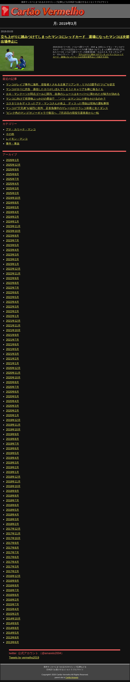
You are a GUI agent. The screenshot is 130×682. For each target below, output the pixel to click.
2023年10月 (13, 231)
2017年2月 (12, 571)
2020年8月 (12, 382)
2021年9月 (12, 335)
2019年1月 (12, 472)
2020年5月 (12, 396)
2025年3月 (12, 188)
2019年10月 (13, 429)
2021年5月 (12, 349)
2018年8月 (12, 495)
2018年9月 (12, 491)
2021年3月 (12, 353)
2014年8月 (12, 628)
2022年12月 (13, 268)
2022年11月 (13, 273)
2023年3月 (12, 254)
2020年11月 (13, 372)
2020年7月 (12, 387)
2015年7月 (12, 604)
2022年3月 (12, 306)
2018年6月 (12, 505)
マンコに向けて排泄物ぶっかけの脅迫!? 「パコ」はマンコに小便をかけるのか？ (56, 98)
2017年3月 (12, 566)
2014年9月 (12, 623)
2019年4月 (12, 457)
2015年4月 (12, 609)
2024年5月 (12, 207)
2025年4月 (12, 183)
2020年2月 (12, 410)
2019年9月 (12, 434)
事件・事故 (12, 143)
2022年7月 (12, 287)
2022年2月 (12, 311)
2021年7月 (12, 339)
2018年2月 (12, 524)
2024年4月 (12, 212)
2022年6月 (12, 292)
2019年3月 (12, 462)
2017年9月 (12, 543)
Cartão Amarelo (72, 677)
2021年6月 (12, 344)
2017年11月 (13, 533)
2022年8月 (12, 283)
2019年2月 (12, 467)
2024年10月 (13, 197)
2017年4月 (12, 561)
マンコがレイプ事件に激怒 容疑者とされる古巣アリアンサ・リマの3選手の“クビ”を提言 (60, 84)
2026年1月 (12, 160)
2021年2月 (12, 358)
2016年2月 (12, 599)
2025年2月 (12, 193)
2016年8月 (12, 585)
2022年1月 (12, 316)
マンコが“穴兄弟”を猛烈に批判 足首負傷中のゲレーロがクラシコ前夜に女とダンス (57, 108)
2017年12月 (13, 528)
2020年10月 (13, 377)
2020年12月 (13, 368)
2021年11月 (13, 325)
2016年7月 (12, 590)
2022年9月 (12, 278)
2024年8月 (12, 202)
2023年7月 (12, 240)
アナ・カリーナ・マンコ (21, 129)
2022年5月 (12, 297)
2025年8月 (12, 174)
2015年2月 (12, 613)
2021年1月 (12, 363)
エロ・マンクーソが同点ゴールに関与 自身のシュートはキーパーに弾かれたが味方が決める (63, 94)
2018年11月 (13, 481)
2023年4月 (12, 249)
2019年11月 (13, 424)
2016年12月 (13, 576)
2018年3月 (12, 519)
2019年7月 (12, 443)
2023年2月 (12, 259)
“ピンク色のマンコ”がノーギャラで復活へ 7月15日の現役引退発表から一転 (52, 112)
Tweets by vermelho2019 (24, 657)
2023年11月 (13, 226)
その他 (10, 134)
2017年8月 (12, 547)
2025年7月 (12, 179)
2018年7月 (12, 500)
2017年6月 (12, 557)
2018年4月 (12, 514)
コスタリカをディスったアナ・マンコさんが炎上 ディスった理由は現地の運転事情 (57, 103)
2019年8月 (12, 439)
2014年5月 (12, 632)
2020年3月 (12, 405)
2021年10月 (13, 330)
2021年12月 (13, 320)
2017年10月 (13, 538)
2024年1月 (12, 221)
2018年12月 (13, 476)
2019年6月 (12, 448)
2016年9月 (12, 580)
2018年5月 (12, 509)
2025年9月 (12, 169)
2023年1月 (12, 264)
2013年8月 (12, 637)
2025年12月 (13, 164)
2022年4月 (12, 301)
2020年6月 (12, 391)
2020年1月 (12, 415)
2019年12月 (13, 420)
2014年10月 (13, 618)
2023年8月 (12, 235)
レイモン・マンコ (17, 138)
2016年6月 (12, 595)
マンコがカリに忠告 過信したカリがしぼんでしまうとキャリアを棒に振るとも (54, 89)
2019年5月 (12, 453)
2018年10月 (13, 486)
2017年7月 (12, 552)
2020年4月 (12, 401)
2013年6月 (12, 642)
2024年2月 (12, 216)
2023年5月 (12, 245)
